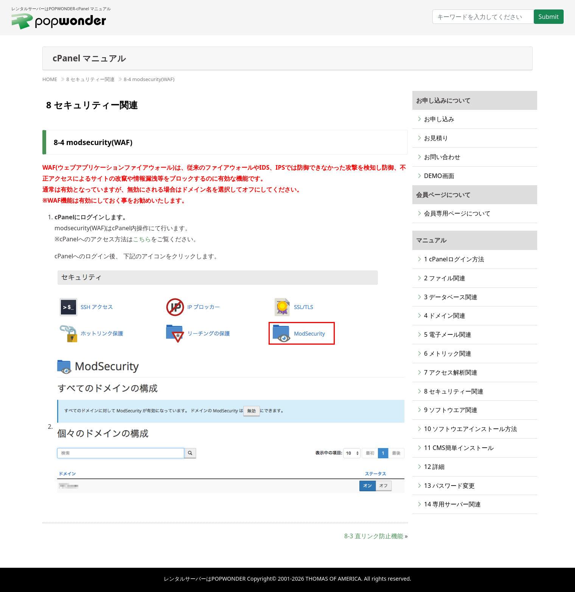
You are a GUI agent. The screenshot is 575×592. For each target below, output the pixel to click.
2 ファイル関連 (444, 278)
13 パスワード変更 (449, 485)
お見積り (436, 138)
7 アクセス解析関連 (450, 372)
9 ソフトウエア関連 (450, 410)
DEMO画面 (439, 176)
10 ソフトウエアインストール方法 (470, 429)
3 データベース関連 (450, 297)
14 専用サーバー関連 (452, 504)
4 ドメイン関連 (444, 315)
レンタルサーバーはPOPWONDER (205, 578)
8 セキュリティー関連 (90, 79)
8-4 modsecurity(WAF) (149, 79)
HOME (49, 79)
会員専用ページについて (457, 213)
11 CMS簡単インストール (459, 448)
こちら (142, 239)
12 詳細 (434, 466)
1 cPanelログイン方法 (454, 259)
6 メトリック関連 (447, 353)
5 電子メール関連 (447, 334)
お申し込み (439, 119)
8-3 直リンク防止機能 (373, 536)
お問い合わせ (442, 157)
